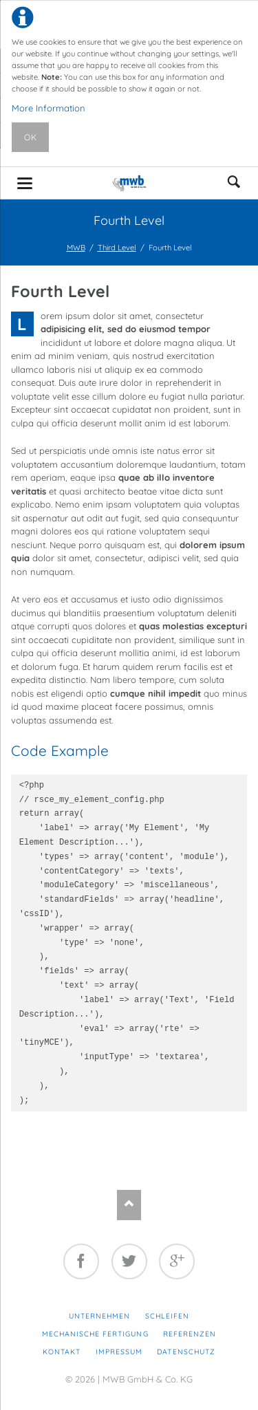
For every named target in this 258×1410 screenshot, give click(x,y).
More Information (48, 107)
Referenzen (189, 1334)
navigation (25, 183)
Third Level (117, 247)
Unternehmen (99, 1316)
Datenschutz (186, 1351)
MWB (76, 247)
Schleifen (167, 1316)
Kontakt (61, 1351)
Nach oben (129, 1204)
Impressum (119, 1351)
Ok (30, 137)
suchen (234, 183)
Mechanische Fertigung (95, 1334)
